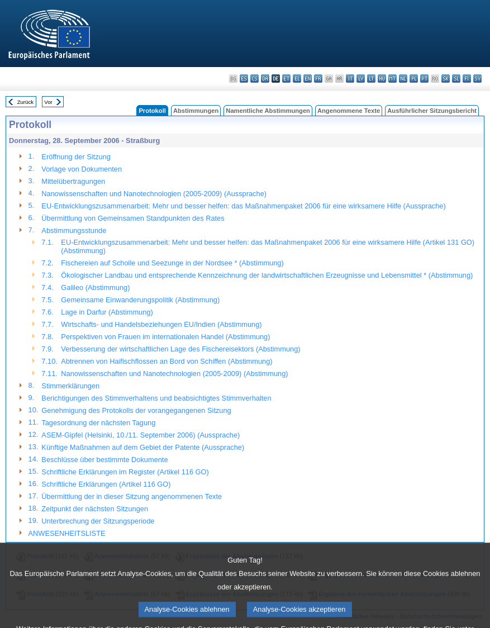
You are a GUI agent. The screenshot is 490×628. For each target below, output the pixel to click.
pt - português (424, 78)
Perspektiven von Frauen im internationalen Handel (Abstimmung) (165, 336)
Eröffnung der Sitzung (76, 157)
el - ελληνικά (297, 78)
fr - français (318, 78)
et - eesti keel (286, 78)
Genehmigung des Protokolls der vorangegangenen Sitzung (136, 410)
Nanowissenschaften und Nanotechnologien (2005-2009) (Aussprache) (154, 193)
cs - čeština (254, 78)
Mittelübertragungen (73, 181)
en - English (307, 78)
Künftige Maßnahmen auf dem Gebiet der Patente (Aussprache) (142, 447)
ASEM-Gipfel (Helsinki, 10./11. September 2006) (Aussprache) (140, 435)
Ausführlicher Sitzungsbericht (432, 110)
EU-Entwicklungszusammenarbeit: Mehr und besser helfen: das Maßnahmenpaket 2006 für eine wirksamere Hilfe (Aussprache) (243, 206)
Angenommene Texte (348, 110)
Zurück (25, 102)
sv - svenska (477, 78)
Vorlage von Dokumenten (81, 169)
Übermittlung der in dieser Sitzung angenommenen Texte (131, 496)
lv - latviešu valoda (360, 78)
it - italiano (350, 78)
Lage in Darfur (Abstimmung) (107, 312)
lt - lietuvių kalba (371, 78)
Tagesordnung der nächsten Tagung (98, 422)
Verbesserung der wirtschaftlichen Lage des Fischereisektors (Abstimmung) (180, 349)
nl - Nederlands (403, 78)
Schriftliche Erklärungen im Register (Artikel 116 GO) (124, 472)
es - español (244, 78)
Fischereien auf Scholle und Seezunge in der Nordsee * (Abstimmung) (172, 263)
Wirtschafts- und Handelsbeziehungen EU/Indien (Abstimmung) (161, 324)
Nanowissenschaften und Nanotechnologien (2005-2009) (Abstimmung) (174, 373)
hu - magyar (382, 78)
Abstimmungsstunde (73, 230)
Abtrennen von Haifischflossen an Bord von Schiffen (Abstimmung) (166, 361)
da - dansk (265, 78)
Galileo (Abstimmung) (95, 287)
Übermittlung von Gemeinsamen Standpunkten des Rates (132, 218)
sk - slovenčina (445, 78)
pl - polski (414, 78)
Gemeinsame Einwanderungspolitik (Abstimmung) (140, 300)
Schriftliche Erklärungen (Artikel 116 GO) (105, 484)
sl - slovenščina (456, 78)
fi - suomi (467, 78)
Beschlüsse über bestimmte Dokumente (104, 459)
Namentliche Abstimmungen (268, 110)
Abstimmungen (195, 110)
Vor (48, 102)
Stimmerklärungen (70, 386)
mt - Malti (392, 78)
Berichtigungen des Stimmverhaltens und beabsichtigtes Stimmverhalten (156, 398)
